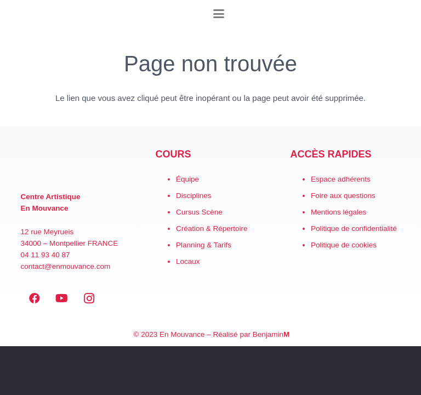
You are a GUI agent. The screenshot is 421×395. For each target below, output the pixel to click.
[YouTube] (62, 298)
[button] (219, 13)
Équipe (187, 179)
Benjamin (271, 334)
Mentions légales (338, 212)
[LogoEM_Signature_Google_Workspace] (16, 13)
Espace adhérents (341, 179)
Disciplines (194, 195)
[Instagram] (89, 298)
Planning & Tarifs (203, 245)
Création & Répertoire (212, 228)
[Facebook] (34, 298)
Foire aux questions (343, 195)
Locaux (188, 261)
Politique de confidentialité (354, 228)
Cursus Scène (199, 212)
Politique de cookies (344, 245)
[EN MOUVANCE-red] (76, 165)
